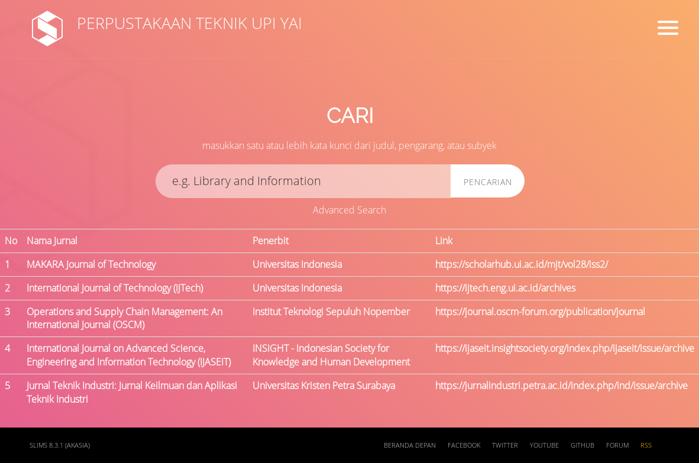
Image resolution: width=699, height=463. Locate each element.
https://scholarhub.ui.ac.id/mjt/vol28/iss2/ (521, 264)
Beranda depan (410, 445)
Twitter (505, 445)
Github (582, 445)
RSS (646, 445)
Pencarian (488, 181)
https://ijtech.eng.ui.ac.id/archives (505, 287)
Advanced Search (349, 209)
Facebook (464, 445)
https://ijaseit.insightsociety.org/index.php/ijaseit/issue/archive (564, 348)
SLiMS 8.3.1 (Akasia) (60, 445)
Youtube (544, 445)
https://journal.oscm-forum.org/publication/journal (540, 311)
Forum (617, 445)
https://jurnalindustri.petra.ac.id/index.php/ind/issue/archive (561, 385)
